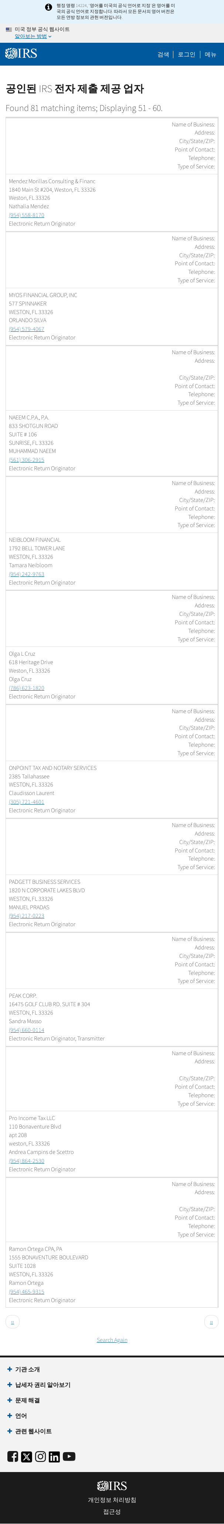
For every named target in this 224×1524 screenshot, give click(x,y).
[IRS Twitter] (26, 1459)
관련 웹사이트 (33, 1431)
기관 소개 (27, 1370)
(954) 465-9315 (26, 1292)
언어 (21, 1416)
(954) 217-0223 (26, 916)
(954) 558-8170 (26, 215)
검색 (163, 54)
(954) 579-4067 (26, 329)
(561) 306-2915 (26, 460)
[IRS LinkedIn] (54, 1459)
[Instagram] (40, 1457)
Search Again (112, 1340)
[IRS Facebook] (12, 1457)
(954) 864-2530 (26, 1161)
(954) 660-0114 (26, 1030)
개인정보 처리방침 (112, 1500)
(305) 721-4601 (26, 802)
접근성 (112, 1512)
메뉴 (211, 54)
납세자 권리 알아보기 (43, 1385)
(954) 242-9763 (26, 574)
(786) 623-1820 (26, 688)
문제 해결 (27, 1400)
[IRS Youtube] (69, 1457)
